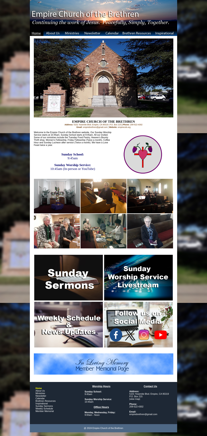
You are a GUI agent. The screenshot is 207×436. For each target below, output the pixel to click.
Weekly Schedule (44, 408)
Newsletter (41, 396)
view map (135, 399)
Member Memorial (45, 411)
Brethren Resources (46, 401)
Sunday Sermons (44, 406)
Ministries (40, 393)
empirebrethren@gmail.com (143, 414)
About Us (40, 391)
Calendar (40, 398)
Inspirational (42, 403)
